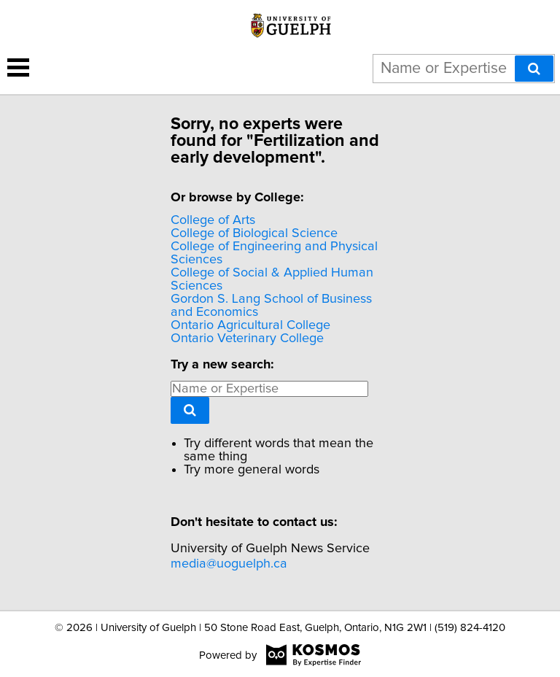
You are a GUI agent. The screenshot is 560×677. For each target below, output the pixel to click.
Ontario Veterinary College (247, 338)
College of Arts (213, 220)
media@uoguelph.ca (229, 563)
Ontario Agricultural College (250, 325)
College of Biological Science (254, 233)
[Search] (534, 68)
